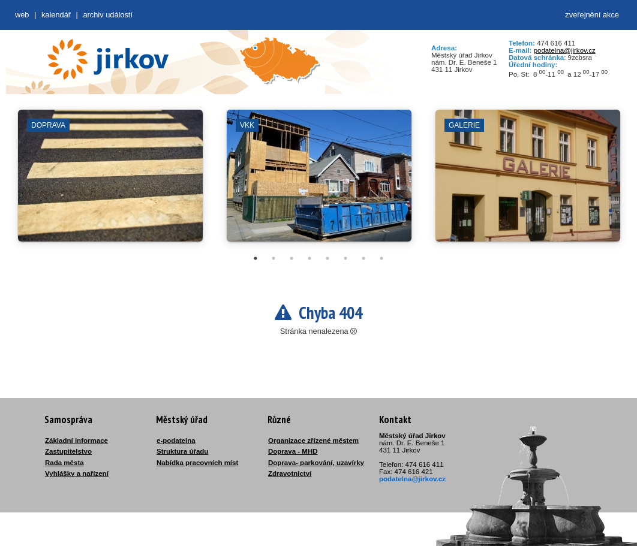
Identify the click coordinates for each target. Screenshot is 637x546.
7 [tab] (363, 258)
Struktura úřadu (182, 451)
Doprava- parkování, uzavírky (316, 462)
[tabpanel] (110, 182)
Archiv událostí (108, 14)
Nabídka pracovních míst (197, 462)
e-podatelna (176, 440)
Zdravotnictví (289, 473)
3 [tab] (292, 258)
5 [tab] (327, 258)
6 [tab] (345, 258)
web (22, 14)
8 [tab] (381, 258)
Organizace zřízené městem (313, 440)
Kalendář (56, 14)
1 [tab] (256, 258)
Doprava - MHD (293, 451)
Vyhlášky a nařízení (77, 473)
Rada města (64, 462)
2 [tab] (274, 258)
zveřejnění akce (592, 14)
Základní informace (76, 440)
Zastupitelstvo (68, 451)
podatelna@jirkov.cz (565, 50)
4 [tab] (310, 258)
